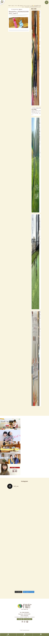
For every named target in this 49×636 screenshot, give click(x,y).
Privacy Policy (28, 619)
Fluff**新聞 (20, 619)
